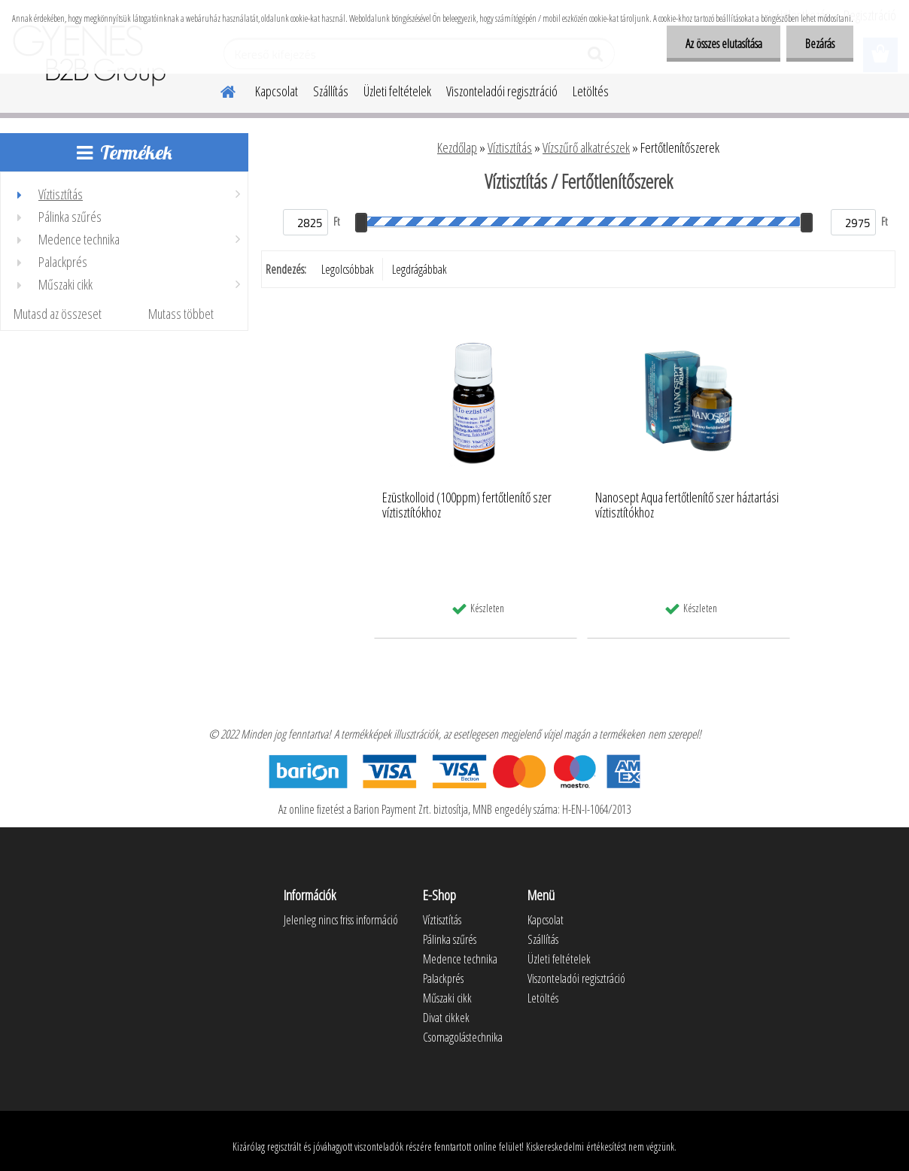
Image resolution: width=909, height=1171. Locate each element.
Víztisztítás (510, 147)
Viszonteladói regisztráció (502, 91)
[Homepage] (219, 89)
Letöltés (591, 91)
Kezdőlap (457, 147)
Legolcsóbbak (347, 269)
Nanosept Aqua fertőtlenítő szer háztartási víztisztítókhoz (687, 505)
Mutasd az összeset (58, 314)
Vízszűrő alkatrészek (586, 147)
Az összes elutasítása (723, 43)
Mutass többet (181, 314)
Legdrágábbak (419, 269)
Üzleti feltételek (397, 91)
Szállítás (330, 91)
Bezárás (820, 43)
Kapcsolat (276, 91)
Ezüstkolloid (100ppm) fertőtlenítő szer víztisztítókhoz (467, 505)
